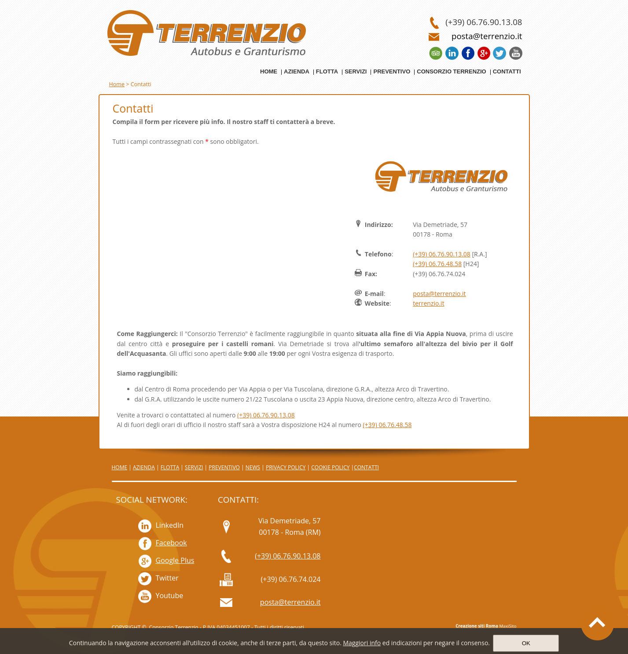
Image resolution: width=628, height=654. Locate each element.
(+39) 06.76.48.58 (437, 263)
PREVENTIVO (224, 467)
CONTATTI (366, 467)
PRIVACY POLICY (286, 467)
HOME (120, 467)
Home (117, 84)
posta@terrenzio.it (439, 293)
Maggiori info (362, 643)
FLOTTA (170, 467)
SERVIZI (194, 467)
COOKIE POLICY (330, 467)
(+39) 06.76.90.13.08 (441, 254)
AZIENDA (144, 467)
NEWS (253, 467)
